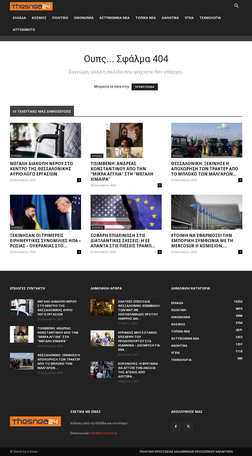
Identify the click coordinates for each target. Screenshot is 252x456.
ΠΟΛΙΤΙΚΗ (60, 17)
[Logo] (31, 6)
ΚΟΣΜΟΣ (39, 17)
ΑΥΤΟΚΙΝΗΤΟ (24, 29)
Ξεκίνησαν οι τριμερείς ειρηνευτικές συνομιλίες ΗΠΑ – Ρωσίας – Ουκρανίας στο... (45, 241)
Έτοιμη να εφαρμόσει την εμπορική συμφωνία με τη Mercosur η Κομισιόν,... (202, 241)
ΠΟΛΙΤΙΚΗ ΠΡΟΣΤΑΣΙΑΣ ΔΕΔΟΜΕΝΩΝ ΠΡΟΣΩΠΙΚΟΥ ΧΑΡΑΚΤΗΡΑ (186, 452)
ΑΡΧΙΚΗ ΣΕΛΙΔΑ (144, 86)
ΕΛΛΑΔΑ (19, 17)
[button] (236, 6)
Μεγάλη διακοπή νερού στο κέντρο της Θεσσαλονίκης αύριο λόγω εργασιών (41, 169)
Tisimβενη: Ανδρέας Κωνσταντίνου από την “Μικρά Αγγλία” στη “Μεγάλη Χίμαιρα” (122, 171)
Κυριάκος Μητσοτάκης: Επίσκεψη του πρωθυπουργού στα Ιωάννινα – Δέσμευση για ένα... (139, 341)
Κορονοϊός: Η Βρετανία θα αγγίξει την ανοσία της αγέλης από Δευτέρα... (138, 369)
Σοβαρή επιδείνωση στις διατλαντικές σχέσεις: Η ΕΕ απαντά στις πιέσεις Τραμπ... (123, 241)
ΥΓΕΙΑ (189, 17)
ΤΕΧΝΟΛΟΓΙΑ (210, 17)
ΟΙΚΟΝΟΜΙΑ (84, 17)
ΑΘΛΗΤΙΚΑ (170, 17)
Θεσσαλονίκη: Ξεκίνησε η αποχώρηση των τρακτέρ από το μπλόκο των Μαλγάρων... (204, 169)
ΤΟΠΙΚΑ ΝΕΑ (145, 17)
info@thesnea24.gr (103, 433)
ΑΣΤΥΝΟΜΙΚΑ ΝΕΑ (114, 17)
